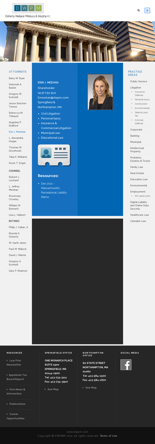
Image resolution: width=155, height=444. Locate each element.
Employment (137, 191)
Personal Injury (142, 99)
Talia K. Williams (18, 156)
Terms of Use (108, 436)
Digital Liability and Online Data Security (139, 205)
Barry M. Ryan (17, 78)
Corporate (136, 129)
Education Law (139, 179)
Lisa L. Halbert (17, 214)
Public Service (138, 81)
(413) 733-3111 (47, 92)
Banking (134, 135)
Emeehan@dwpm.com (53, 97)
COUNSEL (14, 171)
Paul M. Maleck (18, 249)
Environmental (142, 108)
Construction (141, 104)
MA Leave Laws (142, 196)
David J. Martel (17, 255)
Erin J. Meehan (17, 131)
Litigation (135, 87)
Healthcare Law (139, 214)
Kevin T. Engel (17, 163)
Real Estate (137, 173)
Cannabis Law (138, 221)
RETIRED (14, 221)
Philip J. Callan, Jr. (18, 227)
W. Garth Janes (17, 242)
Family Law (136, 167)
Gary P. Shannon (18, 270)
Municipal (135, 141)
